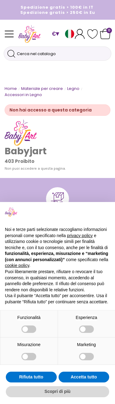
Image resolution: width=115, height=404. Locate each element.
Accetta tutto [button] (84, 376)
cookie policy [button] (17, 265)
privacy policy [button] (80, 235)
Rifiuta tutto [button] (31, 376)
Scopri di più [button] (57, 391)
